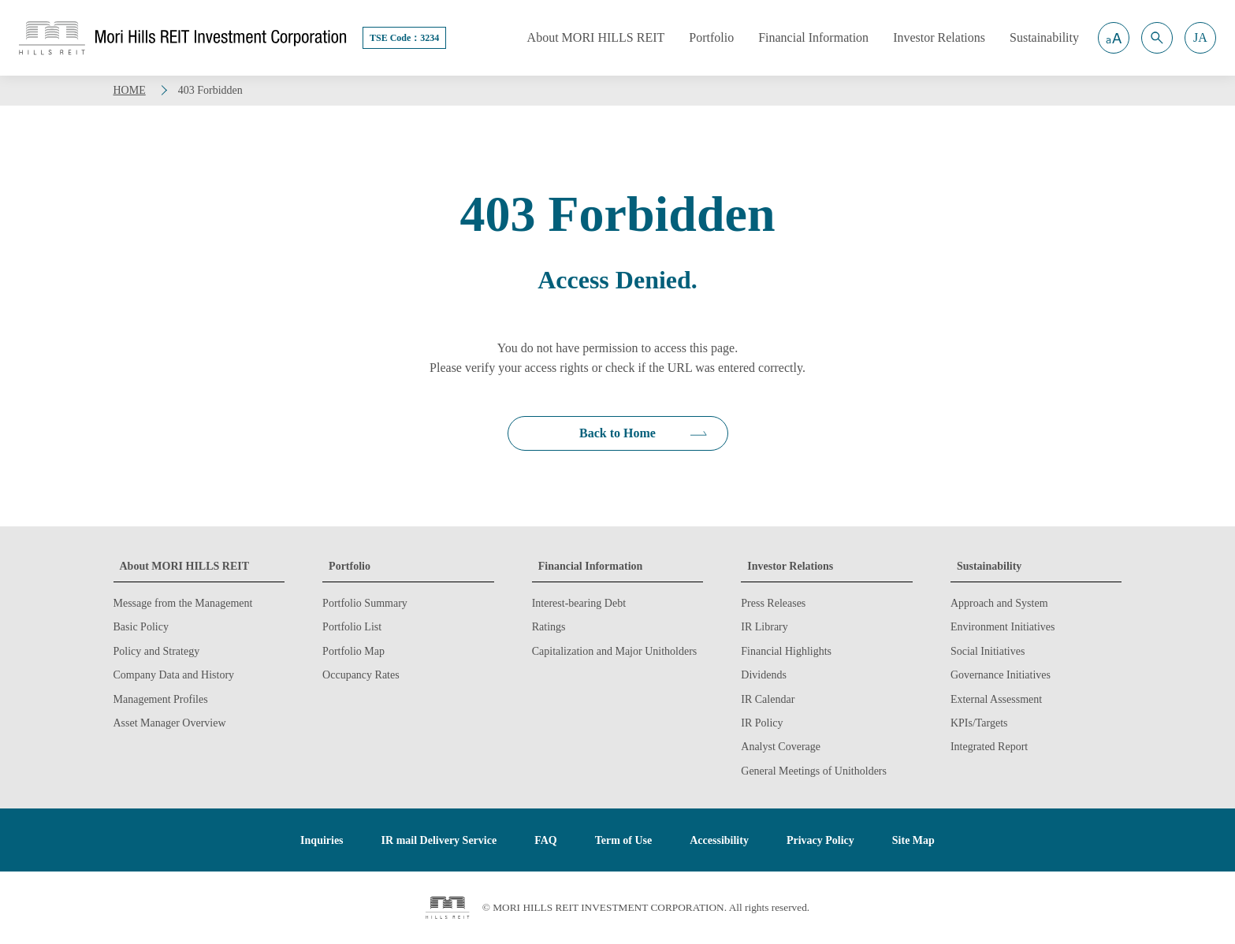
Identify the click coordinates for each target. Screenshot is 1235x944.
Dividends (764, 675)
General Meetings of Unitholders (814, 771)
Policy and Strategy (156, 651)
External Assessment (996, 699)
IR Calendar (767, 699)
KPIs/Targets (979, 723)
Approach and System (999, 603)
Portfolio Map (353, 651)
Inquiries (321, 840)
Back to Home (617, 433)
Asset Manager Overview (169, 723)
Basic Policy (141, 627)
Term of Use (624, 840)
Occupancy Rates (361, 675)
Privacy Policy (820, 840)
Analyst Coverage (780, 747)
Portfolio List (351, 627)
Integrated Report (989, 747)
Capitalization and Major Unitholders (614, 651)
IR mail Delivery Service (439, 840)
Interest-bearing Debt (579, 603)
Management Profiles (160, 699)
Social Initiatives (987, 651)
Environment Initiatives (1002, 627)
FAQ (545, 840)
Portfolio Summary (364, 603)
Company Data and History (174, 675)
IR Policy (762, 723)
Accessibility (719, 840)
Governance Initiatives (1000, 675)
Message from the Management (183, 603)
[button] (1113, 38)
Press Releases (773, 603)
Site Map (913, 840)
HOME (129, 90)
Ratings (549, 627)
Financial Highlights (786, 651)
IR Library (764, 627)
